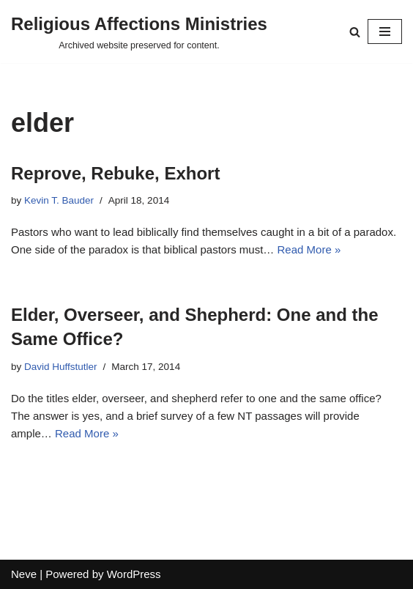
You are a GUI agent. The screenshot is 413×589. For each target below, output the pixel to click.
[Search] (354, 31)
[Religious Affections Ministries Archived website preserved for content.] (139, 31)
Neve (24, 574)
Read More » (309, 249)
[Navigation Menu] (385, 31)
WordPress (134, 574)
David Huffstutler (60, 366)
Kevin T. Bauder (59, 200)
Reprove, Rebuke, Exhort (115, 173)
